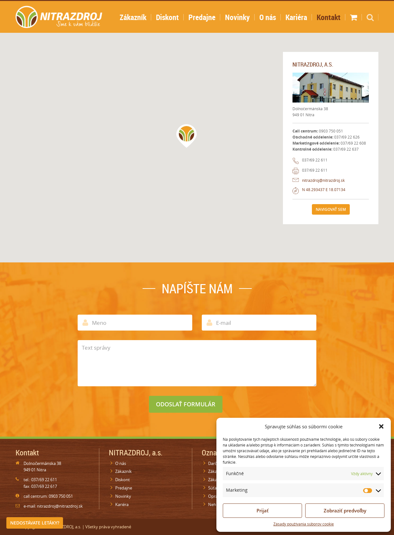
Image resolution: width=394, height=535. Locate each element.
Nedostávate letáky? (34, 523)
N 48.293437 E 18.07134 (323, 189)
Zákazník (133, 17)
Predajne (201, 17)
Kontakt (329, 17)
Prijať (263, 510)
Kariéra (296, 17)
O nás (267, 17)
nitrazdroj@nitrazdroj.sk (323, 180)
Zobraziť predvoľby (345, 510)
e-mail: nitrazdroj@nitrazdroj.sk (53, 506)
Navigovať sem (331, 209)
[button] (381, 426)
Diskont (167, 17)
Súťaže (214, 488)
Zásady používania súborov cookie (303, 524)
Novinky (237, 17)
